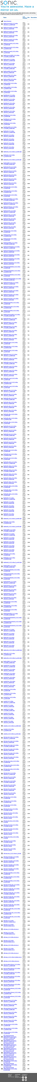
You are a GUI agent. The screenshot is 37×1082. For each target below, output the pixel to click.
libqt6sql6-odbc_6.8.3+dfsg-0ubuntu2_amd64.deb (10, 403)
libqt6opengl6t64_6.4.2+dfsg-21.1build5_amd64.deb (10, 243)
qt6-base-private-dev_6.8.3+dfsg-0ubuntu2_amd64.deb (11, 897)
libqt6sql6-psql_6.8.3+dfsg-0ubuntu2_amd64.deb (10, 439)
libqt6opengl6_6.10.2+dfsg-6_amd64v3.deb (10, 235)
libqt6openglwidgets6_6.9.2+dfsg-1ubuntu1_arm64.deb (11, 263)
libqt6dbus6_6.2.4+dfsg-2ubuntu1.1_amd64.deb (9, 96)
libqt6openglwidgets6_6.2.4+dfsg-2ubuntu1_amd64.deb (11, 251)
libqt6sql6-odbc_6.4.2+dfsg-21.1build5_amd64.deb (10, 399)
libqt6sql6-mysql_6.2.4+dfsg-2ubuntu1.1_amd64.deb (10, 355)
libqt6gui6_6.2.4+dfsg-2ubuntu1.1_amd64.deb (9, 132)
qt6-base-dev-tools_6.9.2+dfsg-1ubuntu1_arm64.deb (11, 758)
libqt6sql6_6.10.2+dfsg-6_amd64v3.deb (9, 522)
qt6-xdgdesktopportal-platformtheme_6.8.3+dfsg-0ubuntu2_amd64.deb (10, 1049)
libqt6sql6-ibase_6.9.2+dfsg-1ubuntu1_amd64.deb (10, 335)
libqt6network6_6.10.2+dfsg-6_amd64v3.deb (10, 191)
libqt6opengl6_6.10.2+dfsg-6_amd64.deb (10, 231)
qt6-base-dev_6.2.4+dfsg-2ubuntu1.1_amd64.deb (9, 774)
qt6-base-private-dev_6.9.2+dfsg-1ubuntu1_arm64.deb (11, 905)
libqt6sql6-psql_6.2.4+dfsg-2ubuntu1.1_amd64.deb (10, 427)
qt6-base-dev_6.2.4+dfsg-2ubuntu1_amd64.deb (9, 777)
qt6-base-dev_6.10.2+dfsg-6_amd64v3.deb (10, 801)
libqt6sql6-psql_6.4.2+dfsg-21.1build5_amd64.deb (10, 435)
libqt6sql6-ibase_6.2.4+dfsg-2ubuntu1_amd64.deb (10, 323)
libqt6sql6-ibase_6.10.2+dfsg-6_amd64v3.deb (10, 347)
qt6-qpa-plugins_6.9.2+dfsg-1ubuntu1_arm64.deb (10, 1021)
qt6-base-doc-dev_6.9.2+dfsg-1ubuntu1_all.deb (10, 817)
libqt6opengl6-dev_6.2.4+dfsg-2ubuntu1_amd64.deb (10, 207)
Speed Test (17, 1076)
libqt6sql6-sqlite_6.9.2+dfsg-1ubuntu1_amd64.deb (10, 478)
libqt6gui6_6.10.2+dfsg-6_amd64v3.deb (9, 155)
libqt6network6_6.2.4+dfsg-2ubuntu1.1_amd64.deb (10, 167)
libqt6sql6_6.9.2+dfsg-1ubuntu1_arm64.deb (8, 514)
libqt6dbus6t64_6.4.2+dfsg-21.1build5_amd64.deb (10, 128)
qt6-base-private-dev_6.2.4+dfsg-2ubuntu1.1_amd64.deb (11, 885)
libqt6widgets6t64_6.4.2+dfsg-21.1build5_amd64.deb (10, 614)
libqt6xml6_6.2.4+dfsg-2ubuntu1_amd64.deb (8, 634)
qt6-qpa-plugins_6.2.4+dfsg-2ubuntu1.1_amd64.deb (10, 1001)
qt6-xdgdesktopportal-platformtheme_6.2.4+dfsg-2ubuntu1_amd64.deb (10, 1041)
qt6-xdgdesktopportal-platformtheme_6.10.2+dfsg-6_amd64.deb (10, 1061)
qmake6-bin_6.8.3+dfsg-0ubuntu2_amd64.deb (9, 678)
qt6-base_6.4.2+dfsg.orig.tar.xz (11, 937)
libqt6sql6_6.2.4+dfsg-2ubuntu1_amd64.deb (8, 502)
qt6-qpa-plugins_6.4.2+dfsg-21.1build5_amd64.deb (10, 1009)
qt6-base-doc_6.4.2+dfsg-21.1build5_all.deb (9, 841)
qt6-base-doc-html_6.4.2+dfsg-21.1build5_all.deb (10, 825)
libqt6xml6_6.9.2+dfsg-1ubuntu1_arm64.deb (8, 646)
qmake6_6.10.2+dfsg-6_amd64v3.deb (8, 730)
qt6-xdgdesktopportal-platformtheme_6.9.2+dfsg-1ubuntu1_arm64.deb (10, 1057)
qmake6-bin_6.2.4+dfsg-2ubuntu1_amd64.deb (9, 670)
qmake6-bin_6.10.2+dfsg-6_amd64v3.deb (9, 694)
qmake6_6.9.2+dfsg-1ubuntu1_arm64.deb (8, 722)
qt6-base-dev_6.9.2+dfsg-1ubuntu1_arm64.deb (9, 793)
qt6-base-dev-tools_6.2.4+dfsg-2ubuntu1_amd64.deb (11, 742)
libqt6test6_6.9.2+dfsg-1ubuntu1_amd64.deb (9, 546)
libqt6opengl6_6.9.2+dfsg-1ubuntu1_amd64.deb (9, 223)
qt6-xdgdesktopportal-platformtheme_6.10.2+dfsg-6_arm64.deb (10, 1069)
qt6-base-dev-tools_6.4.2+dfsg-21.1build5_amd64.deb (11, 746)
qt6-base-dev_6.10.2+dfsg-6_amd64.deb (10, 797)
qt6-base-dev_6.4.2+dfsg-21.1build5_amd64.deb (9, 781)
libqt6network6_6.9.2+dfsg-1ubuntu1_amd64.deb (10, 179)
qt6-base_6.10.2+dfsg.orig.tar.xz (11, 961)
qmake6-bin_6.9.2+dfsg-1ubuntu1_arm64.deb (9, 686)
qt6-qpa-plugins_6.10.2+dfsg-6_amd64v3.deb (10, 1029)
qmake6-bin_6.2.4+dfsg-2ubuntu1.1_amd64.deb (9, 666)
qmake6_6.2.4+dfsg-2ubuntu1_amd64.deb (8, 706)
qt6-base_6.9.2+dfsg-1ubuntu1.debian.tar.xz (9, 949)
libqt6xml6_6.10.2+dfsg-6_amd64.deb (12, 650)
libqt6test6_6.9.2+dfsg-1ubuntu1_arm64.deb (9, 550)
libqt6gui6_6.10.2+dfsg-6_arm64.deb (12, 159)
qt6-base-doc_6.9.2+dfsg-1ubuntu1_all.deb (9, 849)
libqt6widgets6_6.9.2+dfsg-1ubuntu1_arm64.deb (10, 598)
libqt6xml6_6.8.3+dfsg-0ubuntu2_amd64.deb (8, 638)
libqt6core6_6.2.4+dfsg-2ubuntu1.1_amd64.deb (9, 60)
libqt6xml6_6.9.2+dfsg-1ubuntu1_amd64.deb (8, 642)
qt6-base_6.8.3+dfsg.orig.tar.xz (11, 945)
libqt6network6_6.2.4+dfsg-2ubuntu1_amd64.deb (10, 171)
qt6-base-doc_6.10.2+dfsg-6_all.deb (12, 853)
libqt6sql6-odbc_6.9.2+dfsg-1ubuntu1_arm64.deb (10, 411)
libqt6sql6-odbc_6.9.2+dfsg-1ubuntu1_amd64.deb (10, 407)
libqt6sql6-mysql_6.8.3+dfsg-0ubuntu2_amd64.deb (10, 367)
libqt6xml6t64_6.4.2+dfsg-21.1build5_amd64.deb (9, 662)
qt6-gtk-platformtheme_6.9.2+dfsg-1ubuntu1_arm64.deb (11, 985)
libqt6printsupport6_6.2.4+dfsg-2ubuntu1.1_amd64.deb (11, 283)
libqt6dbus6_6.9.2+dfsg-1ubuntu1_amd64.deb (9, 108)
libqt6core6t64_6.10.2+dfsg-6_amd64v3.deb (10, 88)
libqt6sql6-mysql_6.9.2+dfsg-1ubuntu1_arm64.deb (10, 375)
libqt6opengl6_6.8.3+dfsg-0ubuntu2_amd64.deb (9, 219)
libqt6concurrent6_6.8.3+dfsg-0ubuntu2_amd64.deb (10, 32)
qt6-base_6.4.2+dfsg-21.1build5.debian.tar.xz (9, 933)
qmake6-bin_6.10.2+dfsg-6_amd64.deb (9, 690)
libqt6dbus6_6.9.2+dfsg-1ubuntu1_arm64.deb (9, 112)
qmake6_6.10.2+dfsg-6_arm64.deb (12, 733)
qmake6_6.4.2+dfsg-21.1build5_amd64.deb (9, 710)
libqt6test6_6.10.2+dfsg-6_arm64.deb (12, 562)
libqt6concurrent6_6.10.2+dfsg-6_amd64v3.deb (11, 48)
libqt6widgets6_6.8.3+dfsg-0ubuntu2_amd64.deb (10, 590)
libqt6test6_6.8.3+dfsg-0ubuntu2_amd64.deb (9, 542)
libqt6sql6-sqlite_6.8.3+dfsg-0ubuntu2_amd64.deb (10, 474)
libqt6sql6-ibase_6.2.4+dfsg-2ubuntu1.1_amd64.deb (10, 319)
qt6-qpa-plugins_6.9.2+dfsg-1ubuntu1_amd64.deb (10, 1017)
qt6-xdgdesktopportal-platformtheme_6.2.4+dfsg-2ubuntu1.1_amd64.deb (10, 1037)
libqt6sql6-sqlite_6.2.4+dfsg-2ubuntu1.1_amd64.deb (10, 462)
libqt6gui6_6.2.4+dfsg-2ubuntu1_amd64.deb (8, 136)
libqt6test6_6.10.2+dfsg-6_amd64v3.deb (9, 558)
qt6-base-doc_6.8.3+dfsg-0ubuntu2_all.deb (9, 845)
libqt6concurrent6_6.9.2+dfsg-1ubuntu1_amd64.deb (10, 36)
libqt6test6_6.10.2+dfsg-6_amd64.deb (9, 554)
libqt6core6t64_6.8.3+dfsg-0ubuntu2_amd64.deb (9, 72)
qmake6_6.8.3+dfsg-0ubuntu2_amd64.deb (8, 714)
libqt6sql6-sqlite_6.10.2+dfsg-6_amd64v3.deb (10, 490)
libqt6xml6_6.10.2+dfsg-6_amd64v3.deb (9, 654)
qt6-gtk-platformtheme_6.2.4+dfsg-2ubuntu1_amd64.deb (11, 969)
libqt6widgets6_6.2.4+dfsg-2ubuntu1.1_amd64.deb (10, 582)
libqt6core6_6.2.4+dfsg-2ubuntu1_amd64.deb (9, 64)
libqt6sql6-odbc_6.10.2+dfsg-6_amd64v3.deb (10, 419)
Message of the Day (18, 1077)
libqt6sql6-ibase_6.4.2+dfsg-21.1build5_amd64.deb (10, 327)
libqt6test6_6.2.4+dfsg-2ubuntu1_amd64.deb (9, 538)
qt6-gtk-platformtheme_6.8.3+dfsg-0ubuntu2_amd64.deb (11, 977)
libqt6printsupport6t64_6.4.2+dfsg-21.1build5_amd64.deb (11, 315)
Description (34, 17)
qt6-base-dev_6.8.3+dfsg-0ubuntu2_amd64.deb (9, 785)
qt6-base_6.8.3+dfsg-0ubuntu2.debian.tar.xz (9, 941)
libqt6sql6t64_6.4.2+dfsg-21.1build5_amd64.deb (9, 530)
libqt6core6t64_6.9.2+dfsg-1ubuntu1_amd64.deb (9, 76)
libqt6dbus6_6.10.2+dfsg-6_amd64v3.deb (9, 120)
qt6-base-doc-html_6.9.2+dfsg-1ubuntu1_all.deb (10, 833)
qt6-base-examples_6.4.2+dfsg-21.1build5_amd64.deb (11, 857)
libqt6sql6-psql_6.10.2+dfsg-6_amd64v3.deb (10, 455)
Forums (16, 1075)
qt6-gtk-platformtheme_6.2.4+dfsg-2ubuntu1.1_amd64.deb (11, 965)
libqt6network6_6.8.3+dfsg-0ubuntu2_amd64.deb (10, 175)
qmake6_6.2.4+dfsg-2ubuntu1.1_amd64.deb (9, 702)
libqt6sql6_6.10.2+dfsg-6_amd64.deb (12, 518)
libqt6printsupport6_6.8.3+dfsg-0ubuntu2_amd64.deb (11, 291)
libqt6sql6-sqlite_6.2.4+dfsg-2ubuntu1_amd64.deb (10, 466)
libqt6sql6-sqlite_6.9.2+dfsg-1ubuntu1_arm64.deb (10, 482)
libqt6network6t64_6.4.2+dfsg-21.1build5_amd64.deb (10, 199)
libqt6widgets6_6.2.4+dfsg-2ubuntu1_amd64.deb (10, 586)
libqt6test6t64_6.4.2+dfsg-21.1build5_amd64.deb (9, 566)
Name (4, 17)
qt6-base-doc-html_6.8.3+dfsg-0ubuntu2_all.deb (10, 829)
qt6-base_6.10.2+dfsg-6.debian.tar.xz (12, 957)
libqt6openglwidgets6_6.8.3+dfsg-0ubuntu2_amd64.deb (11, 255)
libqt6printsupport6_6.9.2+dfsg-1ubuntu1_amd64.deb (11, 295)
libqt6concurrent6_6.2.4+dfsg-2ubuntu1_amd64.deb (10, 28)
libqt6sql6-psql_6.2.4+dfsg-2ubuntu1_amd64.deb (10, 431)
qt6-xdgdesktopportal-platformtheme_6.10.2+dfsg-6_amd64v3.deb (10, 1065)
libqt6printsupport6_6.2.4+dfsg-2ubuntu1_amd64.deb (11, 287)
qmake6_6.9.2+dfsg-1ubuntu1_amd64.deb (8, 718)
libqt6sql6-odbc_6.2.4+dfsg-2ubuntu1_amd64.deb (10, 395)
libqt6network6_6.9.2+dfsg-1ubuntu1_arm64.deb (10, 183)
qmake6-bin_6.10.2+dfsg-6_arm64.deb (9, 698)
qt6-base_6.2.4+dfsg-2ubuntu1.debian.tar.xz (9, 925)
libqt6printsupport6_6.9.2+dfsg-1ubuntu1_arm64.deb (11, 299)
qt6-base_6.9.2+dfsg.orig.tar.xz (11, 953)
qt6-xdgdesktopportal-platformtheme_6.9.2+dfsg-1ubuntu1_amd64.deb (10, 1053)
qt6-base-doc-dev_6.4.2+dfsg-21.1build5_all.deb (10, 809)
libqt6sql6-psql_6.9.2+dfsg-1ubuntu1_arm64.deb (10, 447)
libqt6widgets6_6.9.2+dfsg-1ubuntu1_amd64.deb (10, 594)
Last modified (25, 17)
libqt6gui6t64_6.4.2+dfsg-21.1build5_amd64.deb (9, 163)
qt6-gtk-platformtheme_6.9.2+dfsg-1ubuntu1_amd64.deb (11, 981)
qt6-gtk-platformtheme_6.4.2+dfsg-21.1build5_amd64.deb (11, 973)
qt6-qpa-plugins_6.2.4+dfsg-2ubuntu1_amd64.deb (10, 1005)
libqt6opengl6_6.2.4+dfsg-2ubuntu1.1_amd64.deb (9, 211)
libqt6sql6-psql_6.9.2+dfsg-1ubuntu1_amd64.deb (10, 443)
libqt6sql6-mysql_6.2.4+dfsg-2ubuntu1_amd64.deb (10, 359)
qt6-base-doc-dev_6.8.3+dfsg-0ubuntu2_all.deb (10, 813)
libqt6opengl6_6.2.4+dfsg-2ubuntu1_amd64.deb (9, 215)
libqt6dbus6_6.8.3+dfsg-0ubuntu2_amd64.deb (9, 104)
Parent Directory (7, 21)
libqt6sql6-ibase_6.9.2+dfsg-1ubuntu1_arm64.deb (10, 339)
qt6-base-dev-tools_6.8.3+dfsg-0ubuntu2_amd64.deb (11, 750)
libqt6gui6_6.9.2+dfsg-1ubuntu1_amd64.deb (8, 144)
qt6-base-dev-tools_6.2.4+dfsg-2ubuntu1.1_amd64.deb (11, 738)
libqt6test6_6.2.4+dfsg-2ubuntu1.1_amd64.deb (9, 534)
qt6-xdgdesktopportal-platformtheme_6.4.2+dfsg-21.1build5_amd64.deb (10, 1045)
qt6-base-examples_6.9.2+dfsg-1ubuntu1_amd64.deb (11, 865)
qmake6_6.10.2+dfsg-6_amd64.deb (12, 725)
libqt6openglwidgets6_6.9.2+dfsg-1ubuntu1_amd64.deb (11, 259)
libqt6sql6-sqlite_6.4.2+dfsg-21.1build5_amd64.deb (10, 470)
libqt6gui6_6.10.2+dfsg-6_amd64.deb (12, 151)
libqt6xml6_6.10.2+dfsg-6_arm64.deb (12, 658)
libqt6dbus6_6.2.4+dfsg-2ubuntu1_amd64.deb (9, 100)
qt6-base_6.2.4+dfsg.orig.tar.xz (11, 929)
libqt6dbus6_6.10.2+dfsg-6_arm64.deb (9, 124)
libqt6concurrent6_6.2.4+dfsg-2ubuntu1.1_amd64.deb (10, 24)
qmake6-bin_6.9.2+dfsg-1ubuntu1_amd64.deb (9, 682)
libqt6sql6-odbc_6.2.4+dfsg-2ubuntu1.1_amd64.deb (10, 391)
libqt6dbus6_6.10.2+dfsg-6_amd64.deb (9, 116)
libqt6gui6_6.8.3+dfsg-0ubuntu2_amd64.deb (8, 140)
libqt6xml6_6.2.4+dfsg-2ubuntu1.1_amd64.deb (9, 630)
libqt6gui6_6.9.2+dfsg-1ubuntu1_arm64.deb (8, 147)
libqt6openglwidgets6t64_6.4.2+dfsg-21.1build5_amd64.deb (12, 279)
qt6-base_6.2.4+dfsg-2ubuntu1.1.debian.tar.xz (9, 921)
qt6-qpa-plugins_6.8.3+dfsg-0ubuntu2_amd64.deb (10, 1013)
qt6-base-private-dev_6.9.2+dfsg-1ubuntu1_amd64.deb (11, 901)
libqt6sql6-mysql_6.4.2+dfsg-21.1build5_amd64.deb (10, 363)
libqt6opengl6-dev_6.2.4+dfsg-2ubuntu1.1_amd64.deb (10, 203)
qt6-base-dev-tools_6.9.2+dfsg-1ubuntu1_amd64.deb (11, 754)
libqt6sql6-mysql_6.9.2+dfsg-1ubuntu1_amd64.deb (10, 371)
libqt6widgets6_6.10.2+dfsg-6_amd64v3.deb (10, 606)
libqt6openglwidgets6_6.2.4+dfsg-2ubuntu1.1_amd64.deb (11, 247)
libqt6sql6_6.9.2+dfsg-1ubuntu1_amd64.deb (8, 510)
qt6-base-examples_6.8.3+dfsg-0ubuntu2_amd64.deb (11, 861)
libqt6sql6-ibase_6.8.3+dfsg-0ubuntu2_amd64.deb (10, 331)
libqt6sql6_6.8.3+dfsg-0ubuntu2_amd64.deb (8, 506)
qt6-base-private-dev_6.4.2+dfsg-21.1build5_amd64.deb (11, 893)
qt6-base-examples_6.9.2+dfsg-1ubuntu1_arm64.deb (11, 869)
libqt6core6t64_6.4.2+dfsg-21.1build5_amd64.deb (9, 68)
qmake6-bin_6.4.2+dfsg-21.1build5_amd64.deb (9, 674)
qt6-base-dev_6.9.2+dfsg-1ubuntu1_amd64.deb (9, 789)
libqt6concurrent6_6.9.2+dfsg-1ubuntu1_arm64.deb (10, 40)
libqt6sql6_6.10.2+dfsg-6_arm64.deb (12, 526)
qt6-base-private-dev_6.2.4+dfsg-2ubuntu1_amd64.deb (11, 889)
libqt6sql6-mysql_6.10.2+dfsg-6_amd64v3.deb (10, 383)
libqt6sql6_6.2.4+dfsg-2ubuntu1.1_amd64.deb (9, 498)
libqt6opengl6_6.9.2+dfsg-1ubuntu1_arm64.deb (9, 227)
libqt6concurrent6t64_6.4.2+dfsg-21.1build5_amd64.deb (11, 56)
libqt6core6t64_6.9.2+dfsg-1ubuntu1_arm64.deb (9, 80)
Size (28, 17)
